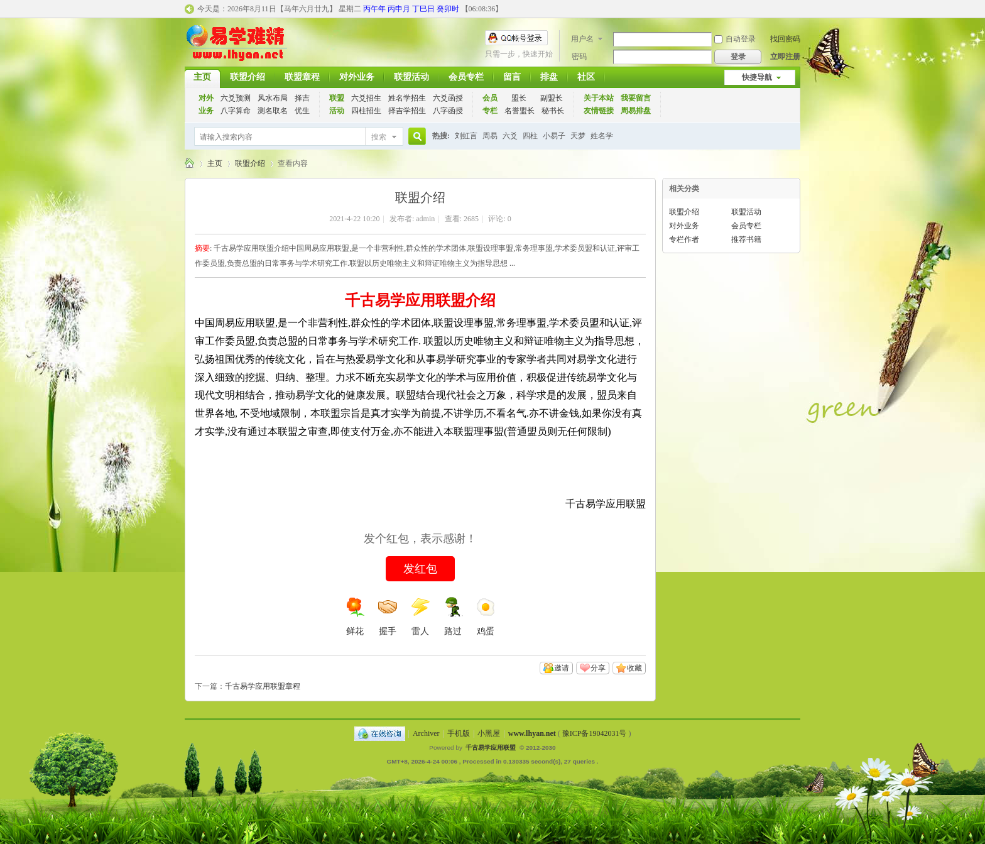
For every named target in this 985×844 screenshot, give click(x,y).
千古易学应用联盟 (190, 164)
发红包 (420, 568)
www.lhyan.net (532, 733)
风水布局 (273, 98)
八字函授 (448, 110)
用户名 (582, 39)
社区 (586, 77)
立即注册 (785, 56)
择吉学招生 (407, 110)
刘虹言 (466, 135)
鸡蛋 (486, 616)
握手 (388, 616)
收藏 (634, 668)
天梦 (577, 135)
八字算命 (235, 110)
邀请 (561, 668)
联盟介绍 (247, 77)
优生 (302, 110)
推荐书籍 (746, 239)
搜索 (378, 137)
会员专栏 (466, 77)
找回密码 (785, 39)
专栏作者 (684, 239)
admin (425, 218)
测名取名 (273, 110)
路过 (453, 616)
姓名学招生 (407, 98)
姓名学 (601, 135)
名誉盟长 (519, 110)
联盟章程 (302, 77)
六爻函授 (448, 98)
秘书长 (552, 110)
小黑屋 (488, 733)
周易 (490, 135)
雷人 (420, 616)
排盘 (549, 77)
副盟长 (551, 98)
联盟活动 (411, 77)
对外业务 (356, 77)
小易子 (554, 135)
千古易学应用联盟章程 (262, 686)
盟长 (518, 98)
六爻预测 (235, 98)
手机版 (458, 733)
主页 (202, 77)
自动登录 (735, 39)
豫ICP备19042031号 (594, 733)
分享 (598, 668)
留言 (512, 77)
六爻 (510, 135)
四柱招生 (366, 110)
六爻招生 (366, 98)
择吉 (302, 98)
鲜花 (355, 616)
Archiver (426, 733)
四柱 (530, 135)
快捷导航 (757, 77)
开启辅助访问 (797, 8)
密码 (579, 56)
